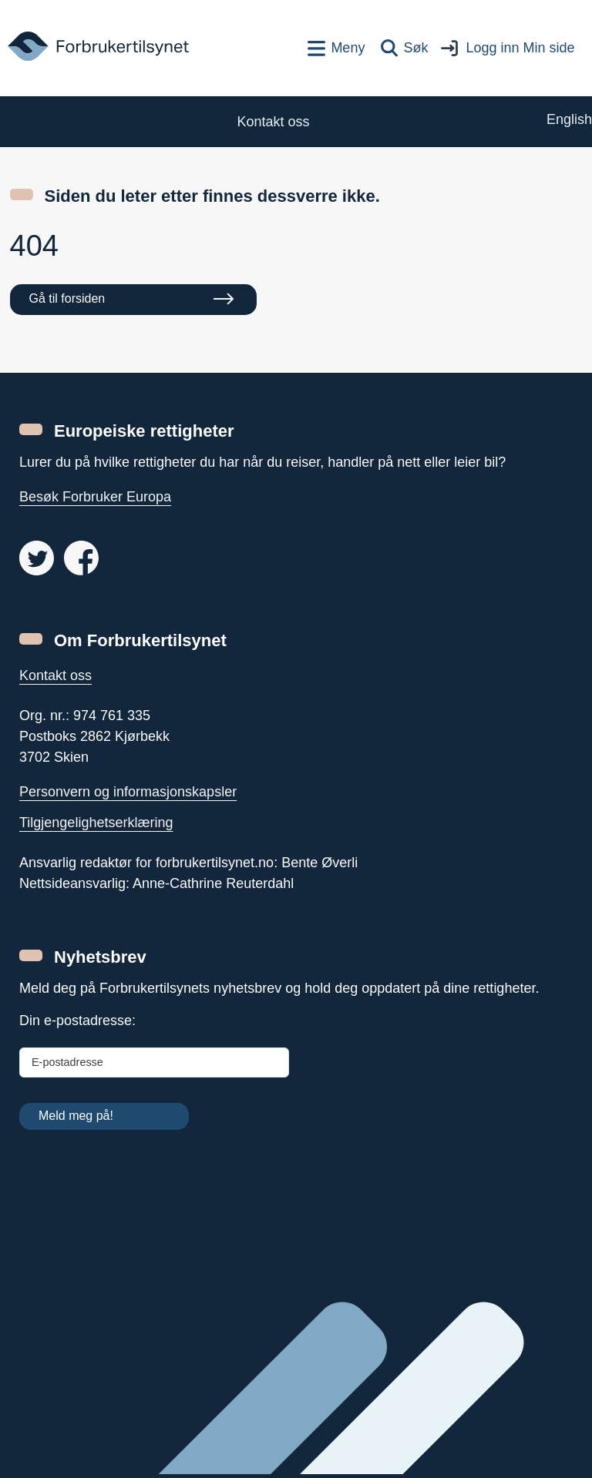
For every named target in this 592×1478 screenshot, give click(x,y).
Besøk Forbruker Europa (95, 496)
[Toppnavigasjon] (336, 48)
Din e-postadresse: (77, 1020)
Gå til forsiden (67, 298)
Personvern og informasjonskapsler (128, 791)
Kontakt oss (55, 675)
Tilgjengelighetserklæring (96, 822)
